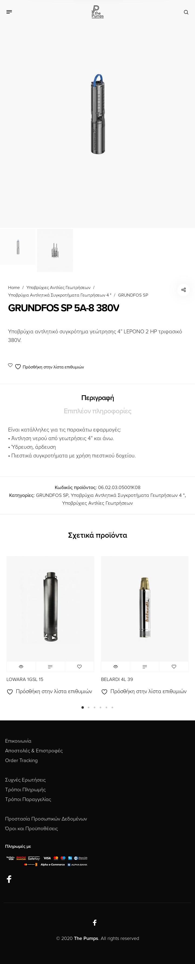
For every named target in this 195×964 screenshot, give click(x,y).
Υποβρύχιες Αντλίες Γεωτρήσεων (58, 287)
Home (14, 287)
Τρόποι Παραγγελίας (28, 799)
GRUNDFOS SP (133, 295)
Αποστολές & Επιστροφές (34, 751)
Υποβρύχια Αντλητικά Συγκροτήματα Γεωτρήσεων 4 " (59, 295)
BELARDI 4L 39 (117, 679)
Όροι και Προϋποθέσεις (31, 829)
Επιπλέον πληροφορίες (97, 411)
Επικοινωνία (18, 741)
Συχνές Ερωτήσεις (25, 780)
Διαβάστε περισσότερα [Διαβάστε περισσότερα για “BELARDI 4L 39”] (144, 666)
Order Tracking (21, 760)
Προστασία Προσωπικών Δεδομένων (46, 819)
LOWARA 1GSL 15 (24, 679)
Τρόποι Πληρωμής (25, 790)
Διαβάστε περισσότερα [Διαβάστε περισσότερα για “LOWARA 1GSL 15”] (50, 666)
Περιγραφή (97, 398)
